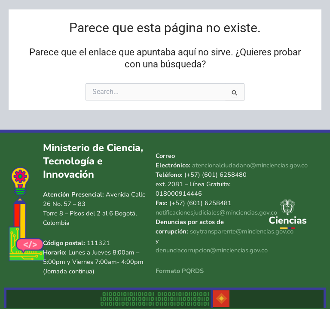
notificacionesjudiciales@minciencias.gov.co (216, 212)
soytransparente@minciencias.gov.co (241, 231)
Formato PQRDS (180, 271)
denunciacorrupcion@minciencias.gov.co (212, 250)
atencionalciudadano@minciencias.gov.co (250, 165)
